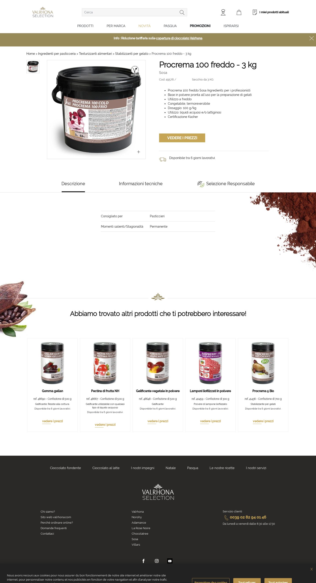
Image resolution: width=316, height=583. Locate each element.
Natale (171, 468)
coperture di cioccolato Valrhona (179, 38)
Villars (136, 544)
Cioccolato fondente (65, 468)
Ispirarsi (231, 26)
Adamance (139, 522)
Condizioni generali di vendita (93, 580)
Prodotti (85, 26)
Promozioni (200, 26)
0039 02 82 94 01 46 (244, 517)
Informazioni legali (192, 580)
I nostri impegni (142, 468)
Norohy (137, 517)
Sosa (135, 539)
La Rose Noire (141, 528)
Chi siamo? (48, 511)
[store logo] (42, 12)
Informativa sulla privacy (161, 580)
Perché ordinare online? (57, 522)
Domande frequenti (54, 528)
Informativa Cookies (129, 580)
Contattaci (47, 533)
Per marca (116, 26)
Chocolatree (140, 533)
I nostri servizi (256, 468)
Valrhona (138, 511)
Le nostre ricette (222, 468)
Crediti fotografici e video (224, 580)
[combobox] (134, 12)
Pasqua (170, 26)
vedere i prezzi (52, 421)
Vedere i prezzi (182, 138)
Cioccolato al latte (106, 468)
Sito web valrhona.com (56, 517)
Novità (144, 26)
